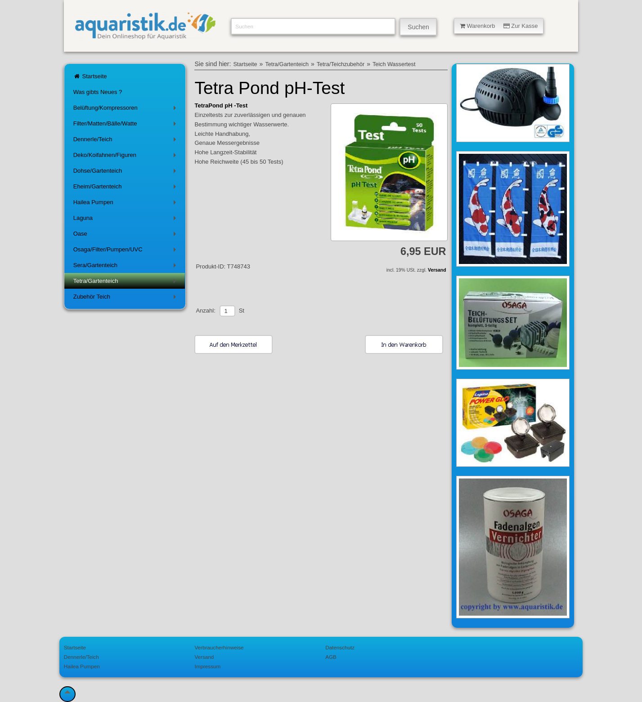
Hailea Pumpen (126, 204)
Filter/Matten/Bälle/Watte (126, 125)
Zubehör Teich (126, 298)
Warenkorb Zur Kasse (499, 25)
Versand (437, 270)
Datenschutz (340, 647)
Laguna (126, 220)
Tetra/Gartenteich (126, 282)
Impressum (207, 666)
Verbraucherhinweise (218, 647)
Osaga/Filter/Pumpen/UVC (126, 251)
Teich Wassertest (394, 64)
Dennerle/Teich (126, 141)
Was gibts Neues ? (97, 92)
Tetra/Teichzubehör (340, 64)
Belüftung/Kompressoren (126, 109)
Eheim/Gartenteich (126, 188)
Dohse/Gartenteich (126, 172)
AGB (331, 657)
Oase (126, 235)
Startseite (90, 76)
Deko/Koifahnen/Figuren (126, 157)
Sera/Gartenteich (126, 267)
